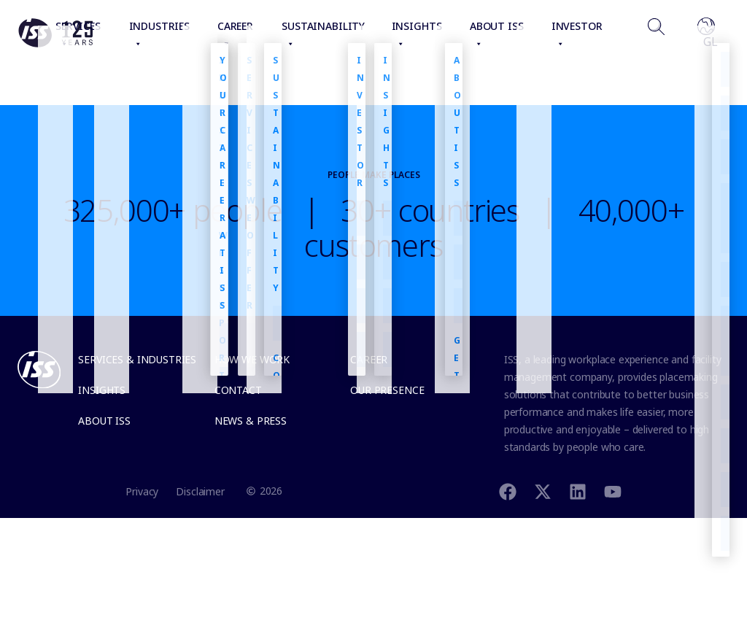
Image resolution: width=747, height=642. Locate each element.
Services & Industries (137, 359)
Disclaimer (200, 491)
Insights (101, 390)
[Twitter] (542, 491)
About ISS (104, 421)
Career (368, 359)
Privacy (141, 491)
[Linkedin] (578, 491)
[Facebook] (507, 491)
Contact (238, 390)
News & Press (250, 421)
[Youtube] (613, 491)
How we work (252, 359)
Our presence (387, 390)
